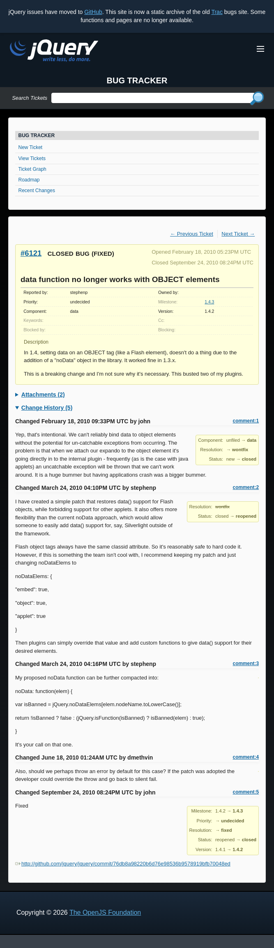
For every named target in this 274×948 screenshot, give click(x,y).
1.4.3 (209, 302)
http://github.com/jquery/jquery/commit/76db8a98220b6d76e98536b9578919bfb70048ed (122, 864)
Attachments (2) (43, 394)
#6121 (31, 253)
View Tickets (32, 158)
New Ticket (30, 147)
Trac (216, 12)
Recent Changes (36, 190)
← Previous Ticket (191, 234)
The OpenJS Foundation (105, 912)
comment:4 (246, 757)
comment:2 (246, 487)
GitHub (93, 12)
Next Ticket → (238, 234)
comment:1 (246, 421)
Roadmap (29, 180)
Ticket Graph (32, 169)
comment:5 (246, 792)
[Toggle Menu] (260, 49)
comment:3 (246, 663)
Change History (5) (46, 407)
